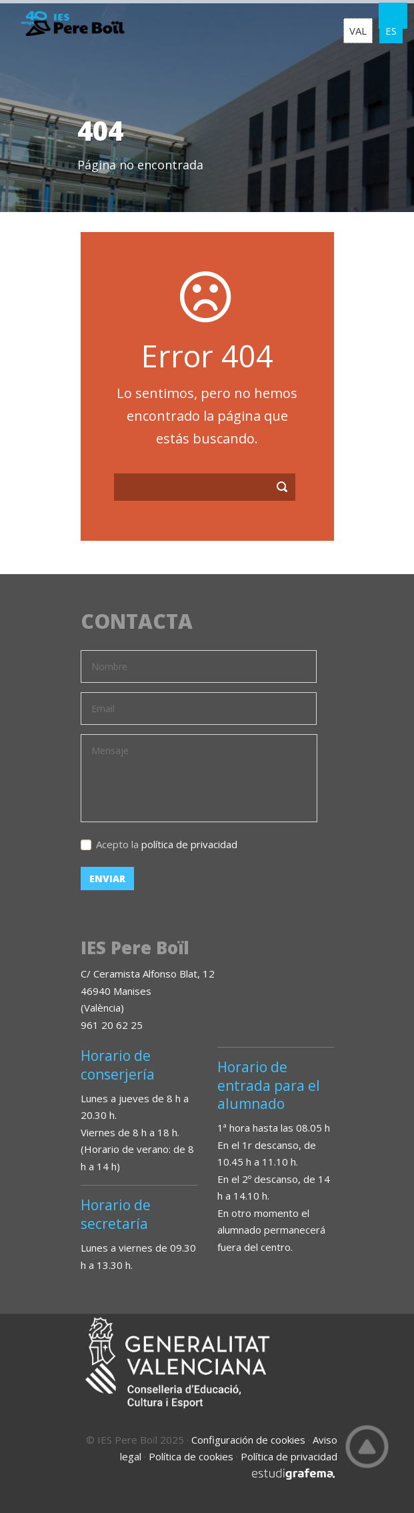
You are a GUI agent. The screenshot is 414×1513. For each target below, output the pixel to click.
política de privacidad (189, 844)
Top (367, 1446)
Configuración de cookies (248, 1439)
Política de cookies (191, 1456)
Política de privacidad (289, 1456)
